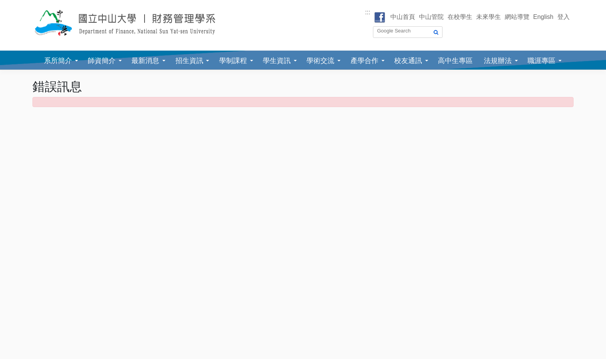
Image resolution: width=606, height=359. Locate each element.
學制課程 (233, 61)
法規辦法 (498, 61)
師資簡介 (102, 61)
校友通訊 (408, 61)
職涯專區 (541, 61)
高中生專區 (455, 61)
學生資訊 (277, 61)
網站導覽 (517, 17)
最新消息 (145, 61)
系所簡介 (58, 61)
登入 (563, 17)
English (543, 17)
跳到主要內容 (18, 4)
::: (367, 12)
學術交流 (320, 61)
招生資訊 (189, 61)
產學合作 (364, 61)
